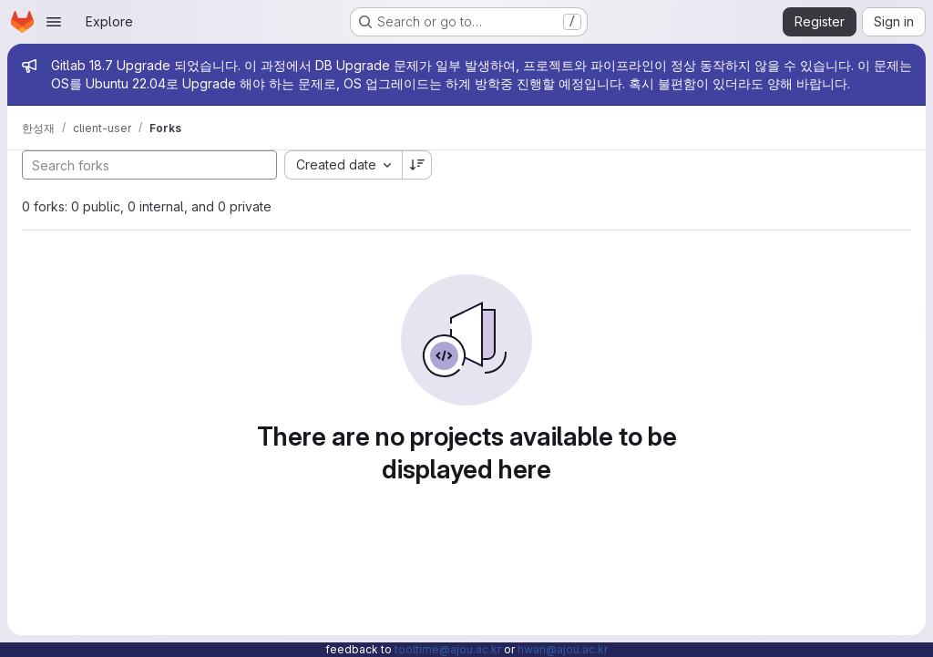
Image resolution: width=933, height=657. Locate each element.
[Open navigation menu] (53, 21)
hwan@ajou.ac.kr (563, 649)
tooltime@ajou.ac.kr (448, 649)
